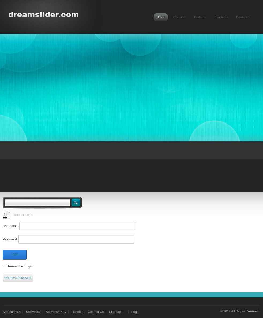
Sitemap (115, 312)
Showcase (33, 312)
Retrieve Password (18, 278)
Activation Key (56, 312)
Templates (221, 17)
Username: (10, 226)
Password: (10, 239)
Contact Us (96, 312)
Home (160, 17)
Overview (179, 17)
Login (14, 254)
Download (242, 17)
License (77, 312)
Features (200, 17)
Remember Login (20, 266)
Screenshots (12, 312)
